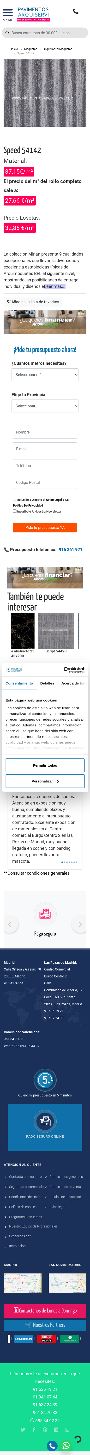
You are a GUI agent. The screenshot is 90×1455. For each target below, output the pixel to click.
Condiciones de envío (24, 1197)
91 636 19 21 (45, 1389)
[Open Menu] (7, 14)
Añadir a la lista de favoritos (33, 302)
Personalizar (45, 781)
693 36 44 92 (30, 1046)
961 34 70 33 (45, 1412)
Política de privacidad (65, 1197)
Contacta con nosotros (26, 1177)
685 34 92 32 (45, 1420)
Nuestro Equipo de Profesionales (33, 1226)
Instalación (17, 1246)
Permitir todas (45, 765)
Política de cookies (22, 1207)
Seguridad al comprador (27, 1187)
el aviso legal (52, 500)
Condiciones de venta (65, 1187)
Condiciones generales (66, 1177)
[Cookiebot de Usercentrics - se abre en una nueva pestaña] (64, 670)
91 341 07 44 (45, 1396)
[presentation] (9, 924)
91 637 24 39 (45, 1404)
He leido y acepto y (41, 502)
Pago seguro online (45, 1136)
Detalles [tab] (47, 683)
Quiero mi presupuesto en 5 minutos (45, 1095)
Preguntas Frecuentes (25, 1217)
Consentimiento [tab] (19, 683)
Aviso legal (57, 1207)
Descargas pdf (20, 1236)
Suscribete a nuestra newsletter (38, 511)
